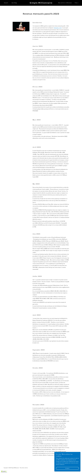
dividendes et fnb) (58, 27)
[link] (41, 3)
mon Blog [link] (14, 2)
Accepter (67, 468)
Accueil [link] (6, 2)
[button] (76, 3)
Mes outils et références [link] (65, 2)
